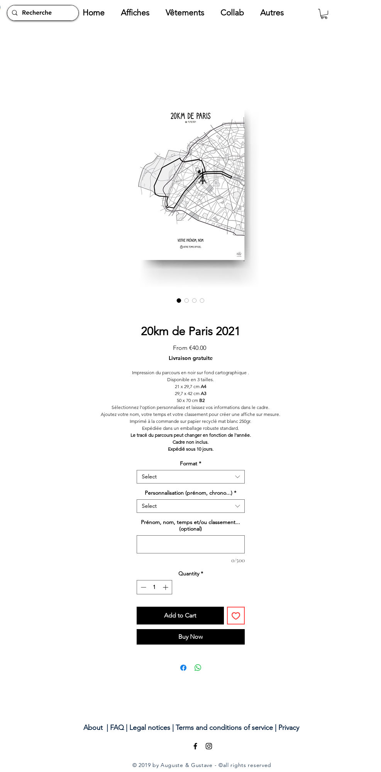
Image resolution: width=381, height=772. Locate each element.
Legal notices (149, 727)
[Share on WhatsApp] (198, 667)
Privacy (288, 727)
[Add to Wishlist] (236, 615)
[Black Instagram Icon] (209, 746)
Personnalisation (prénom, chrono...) (190, 493)
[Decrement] (142, 587)
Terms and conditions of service (224, 727)
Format (190, 463)
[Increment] (166, 587)
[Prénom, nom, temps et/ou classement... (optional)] (190, 544)
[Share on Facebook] (183, 667)
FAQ (117, 727)
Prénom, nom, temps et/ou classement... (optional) (190, 525)
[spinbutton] (154, 587)
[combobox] (191, 477)
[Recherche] (42, 12)
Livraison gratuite (191, 358)
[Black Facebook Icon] (195, 746)
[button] (139, 12)
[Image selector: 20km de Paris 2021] (179, 300)
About (93, 727)
